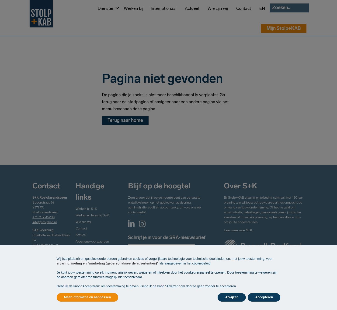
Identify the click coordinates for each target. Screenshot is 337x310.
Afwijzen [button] (231, 297)
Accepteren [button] (264, 297)
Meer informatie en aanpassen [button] (87, 297)
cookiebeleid (201, 263)
